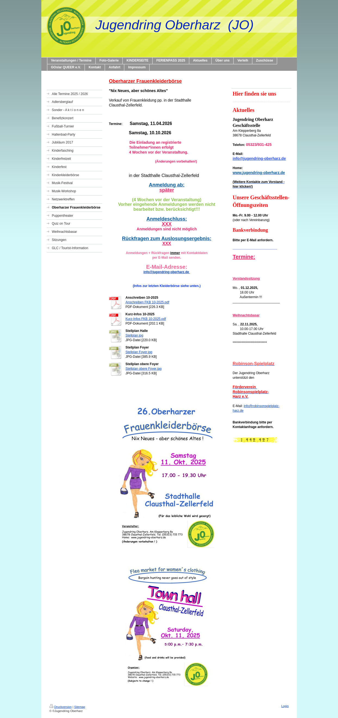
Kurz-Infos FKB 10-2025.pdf (146, 319)
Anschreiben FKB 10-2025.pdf (147, 302)
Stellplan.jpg (134, 335)
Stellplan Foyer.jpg (139, 352)
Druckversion (60, 706)
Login (285, 706)
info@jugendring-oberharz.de (166, 272)
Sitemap (79, 706)
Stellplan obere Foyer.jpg (144, 369)
